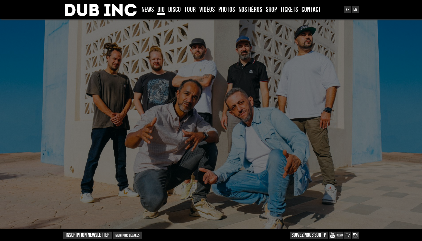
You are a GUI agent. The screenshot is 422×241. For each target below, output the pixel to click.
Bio (161, 10)
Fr (347, 9)
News (148, 10)
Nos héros (250, 10)
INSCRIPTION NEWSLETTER (88, 235)
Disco (174, 10)
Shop (271, 10)
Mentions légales (127, 235)
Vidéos (207, 10)
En (355, 9)
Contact (311, 10)
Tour (190, 10)
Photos (226, 10)
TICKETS (289, 10)
